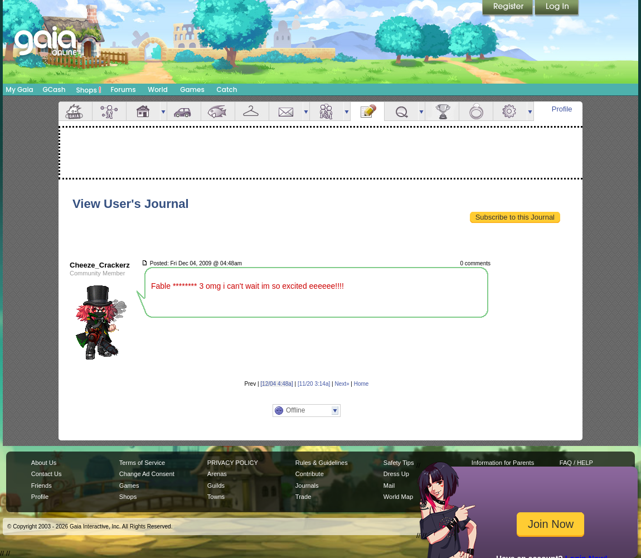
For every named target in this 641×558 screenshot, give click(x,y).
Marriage (476, 111)
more (163, 111)
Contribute (309, 473)
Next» (341, 384)
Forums (122, 89)
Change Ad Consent (146, 473)
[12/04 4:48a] (276, 384)
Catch (227, 89)
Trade (303, 496)
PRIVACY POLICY (232, 462)
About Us (43, 462)
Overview (75, 111)
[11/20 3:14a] (314, 384)
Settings (510, 111)
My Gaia (19, 89)
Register (508, 8)
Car (184, 111)
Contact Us (46, 473)
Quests (401, 111)
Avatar (109, 111)
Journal (367, 111)
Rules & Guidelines (321, 462)
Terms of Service (142, 462)
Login (557, 8)
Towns (216, 496)
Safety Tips (398, 462)
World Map (398, 496)
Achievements (442, 111)
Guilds (216, 485)
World (158, 89)
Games (192, 89)
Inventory (252, 111)
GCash (54, 89)
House (143, 111)
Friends (326, 111)
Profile (562, 109)
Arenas (217, 473)
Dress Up (396, 473)
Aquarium (218, 111)
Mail (286, 111)
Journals (307, 485)
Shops (88, 89)
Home (361, 384)
